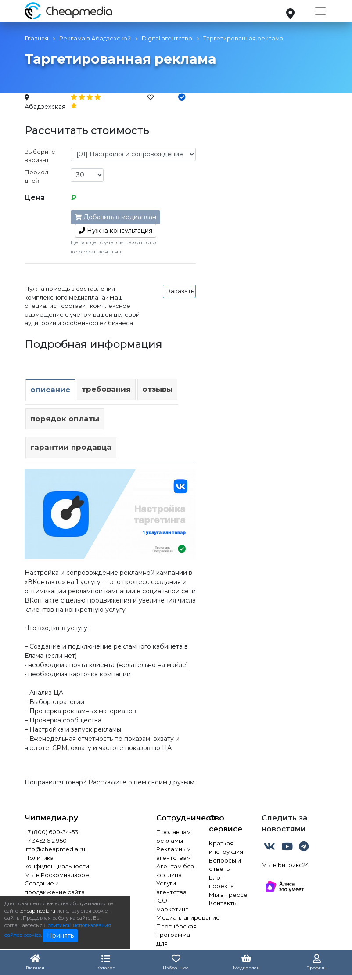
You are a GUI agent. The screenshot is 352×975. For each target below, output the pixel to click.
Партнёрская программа (176, 931)
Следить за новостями (284, 823)
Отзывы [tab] (157, 389)
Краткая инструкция (226, 848)
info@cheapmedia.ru (55, 848)
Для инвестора (172, 948)
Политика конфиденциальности (57, 862)
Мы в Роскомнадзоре (57, 874)
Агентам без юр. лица (175, 870)
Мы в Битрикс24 (285, 864)
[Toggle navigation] (320, 11)
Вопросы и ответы (225, 865)
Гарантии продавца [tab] (70, 447)
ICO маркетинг (172, 905)
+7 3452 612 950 (46, 840)
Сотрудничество (176, 817)
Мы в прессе (228, 894)
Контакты (223, 902)
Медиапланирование (176, 917)
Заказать (180, 291)
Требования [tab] (106, 389)
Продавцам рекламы (173, 836)
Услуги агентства (171, 888)
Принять (60, 935)
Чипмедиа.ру (51, 817)
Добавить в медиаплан (115, 217)
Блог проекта (221, 882)
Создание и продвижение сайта (55, 888)
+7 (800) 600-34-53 (51, 831)
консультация (115, 231)
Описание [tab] (50, 389)
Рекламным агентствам (173, 853)
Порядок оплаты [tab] (64, 418)
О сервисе (225, 823)
